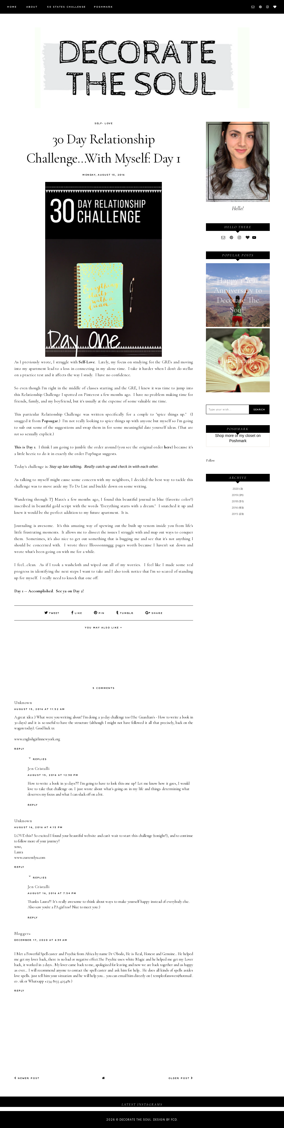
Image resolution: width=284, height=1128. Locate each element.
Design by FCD (165, 1119)
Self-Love (87, 361)
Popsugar (50, 420)
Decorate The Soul (135, 1119)
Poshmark (103, 6)
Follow (210, 460)
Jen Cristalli (39, 768)
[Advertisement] (238, 610)
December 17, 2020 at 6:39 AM (40, 939)
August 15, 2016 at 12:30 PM (53, 774)
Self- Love (103, 123)
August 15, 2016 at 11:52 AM (39, 708)
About (32, 6)
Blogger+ (22, 933)
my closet (247, 435)
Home (12, 6)
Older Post (180, 1077)
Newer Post (26, 1077)
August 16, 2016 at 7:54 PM (52, 892)
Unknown (23, 702)
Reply (19, 748)
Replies (40, 758)
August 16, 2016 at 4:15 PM (38, 826)
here (168, 447)
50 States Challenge (66, 6)
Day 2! (78, 590)
